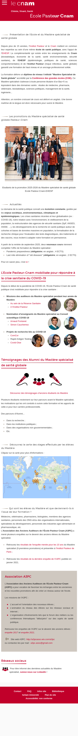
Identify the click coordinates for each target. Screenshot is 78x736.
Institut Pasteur (37, 46)
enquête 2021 (27, 632)
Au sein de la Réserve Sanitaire (25, 303)
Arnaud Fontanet (18, 321)
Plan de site (50, 695)
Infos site (41, 691)
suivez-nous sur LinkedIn (33, 672)
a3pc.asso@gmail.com (42, 643)
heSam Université (30, 695)
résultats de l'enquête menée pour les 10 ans (41, 544)
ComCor (14, 335)
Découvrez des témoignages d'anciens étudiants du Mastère (39, 393)
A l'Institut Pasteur (19, 307)
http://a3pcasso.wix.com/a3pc (40, 639)
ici (27, 262)
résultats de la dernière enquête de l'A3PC (40, 559)
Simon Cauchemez (19, 324)
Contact (17, 691)
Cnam (53, 46)
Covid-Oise (15, 342)
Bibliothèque (58, 691)
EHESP (5, 53)
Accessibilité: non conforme (39, 698)
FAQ (29, 691)
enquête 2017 (11, 632)
